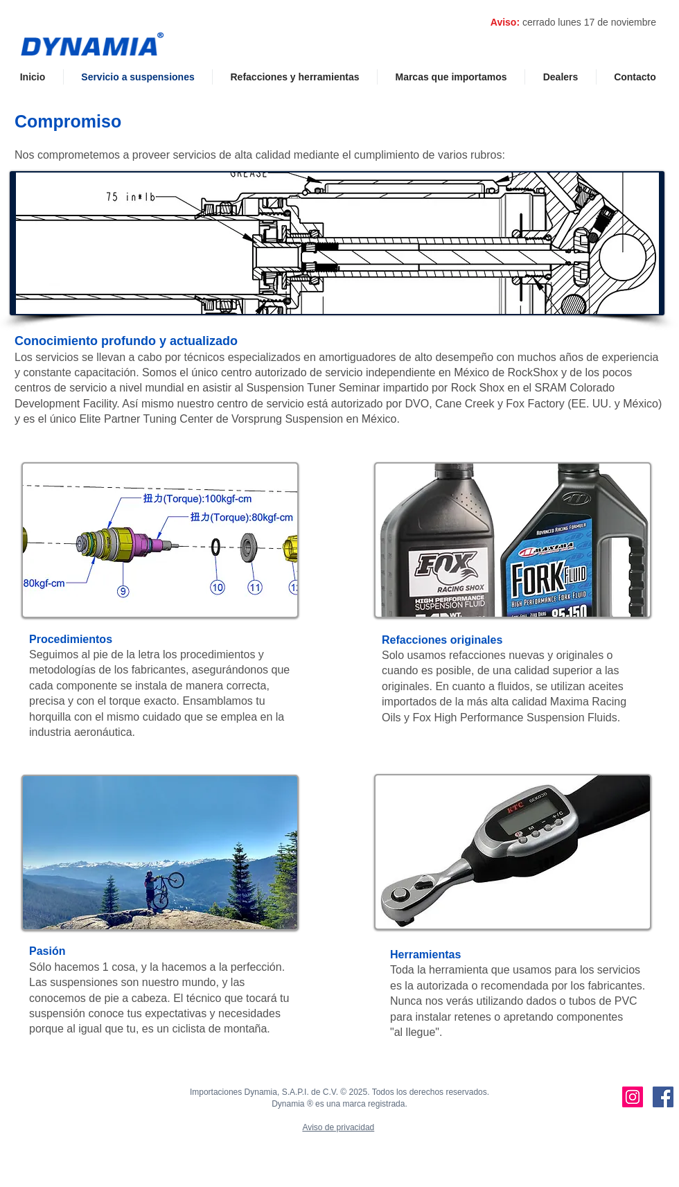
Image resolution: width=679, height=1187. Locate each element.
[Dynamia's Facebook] (663, 1097)
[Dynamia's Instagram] (632, 1097)
